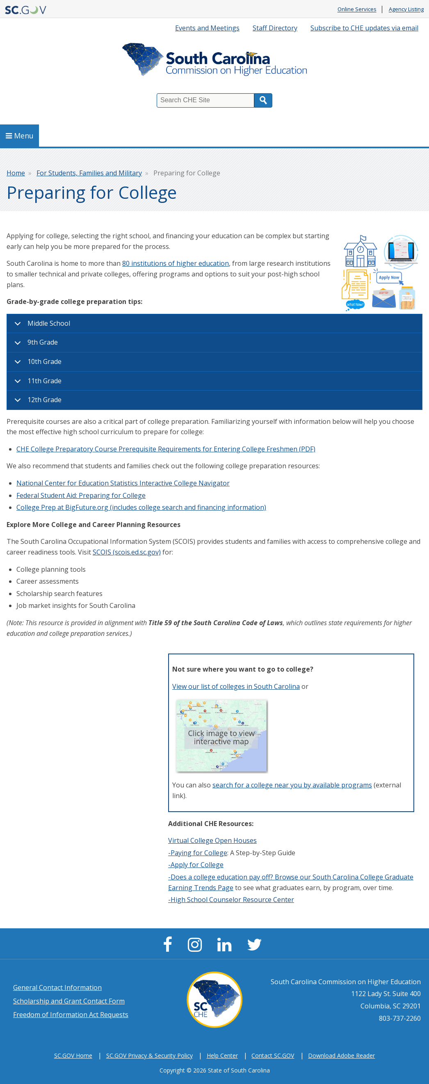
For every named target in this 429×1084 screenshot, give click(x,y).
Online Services (357, 9)
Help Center (222, 1055)
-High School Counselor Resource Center (231, 899)
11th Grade (36, 383)
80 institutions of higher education (175, 263)
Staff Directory (275, 27)
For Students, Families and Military (89, 172)
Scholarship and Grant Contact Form (69, 1001)
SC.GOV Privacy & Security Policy (149, 1055)
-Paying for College (197, 852)
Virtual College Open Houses (212, 840)
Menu (20, 135)
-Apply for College (196, 864)
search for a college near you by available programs (292, 784)
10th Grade (36, 364)
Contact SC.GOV (272, 1055)
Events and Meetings (207, 27)
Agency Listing (406, 9)
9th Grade (34, 345)
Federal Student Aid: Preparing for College (81, 495)
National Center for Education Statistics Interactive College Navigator (123, 483)
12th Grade (36, 402)
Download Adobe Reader (341, 1055)
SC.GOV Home (73, 1055)
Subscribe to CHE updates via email (364, 27)
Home (16, 172)
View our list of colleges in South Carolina (236, 686)
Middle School (40, 326)
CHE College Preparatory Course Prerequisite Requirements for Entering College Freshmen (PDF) (165, 448)
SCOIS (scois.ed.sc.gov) (127, 552)
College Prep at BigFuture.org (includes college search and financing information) (141, 507)
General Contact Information (57, 987)
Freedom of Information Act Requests (70, 1014)
